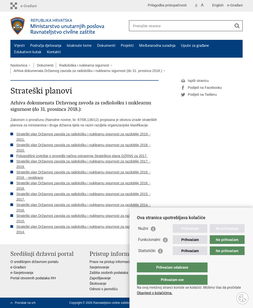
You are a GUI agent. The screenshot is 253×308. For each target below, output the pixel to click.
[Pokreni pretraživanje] (237, 26)
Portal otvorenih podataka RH (33, 278)
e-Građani (235, 5)
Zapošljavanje (100, 278)
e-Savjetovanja (21, 273)
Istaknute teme (79, 45)
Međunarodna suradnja (157, 45)
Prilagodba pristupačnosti (167, 5)
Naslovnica (18, 65)
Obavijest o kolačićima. (154, 293)
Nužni (143, 238)
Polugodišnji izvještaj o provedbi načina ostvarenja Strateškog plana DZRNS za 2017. (82, 156)
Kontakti (54, 52)
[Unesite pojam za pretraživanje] (180, 26)
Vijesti (19, 45)
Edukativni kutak (28, 52)
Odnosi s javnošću (103, 289)
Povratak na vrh (25, 303)
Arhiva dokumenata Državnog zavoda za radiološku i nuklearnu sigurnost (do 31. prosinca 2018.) (88, 71)
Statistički (146, 260)
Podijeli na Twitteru (199, 95)
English (218, 5)
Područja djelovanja (45, 45)
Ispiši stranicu (195, 81)
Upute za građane (195, 45)
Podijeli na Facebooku (201, 88)
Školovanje (97, 283)
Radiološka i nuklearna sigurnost (84, 65)
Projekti (127, 45)
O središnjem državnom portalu (34, 262)
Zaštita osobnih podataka (108, 273)
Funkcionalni (149, 249)
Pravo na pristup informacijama (113, 262)
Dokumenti (106, 45)
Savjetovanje (99, 267)
